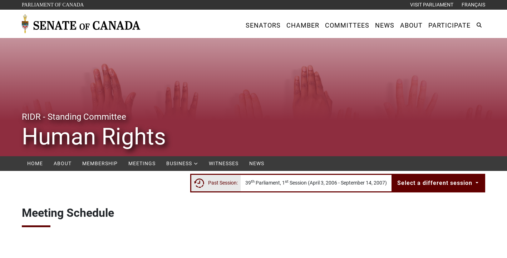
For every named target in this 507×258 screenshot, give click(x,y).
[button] (263, 25)
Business (182, 163)
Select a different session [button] (435, 183)
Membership (100, 163)
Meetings (142, 163)
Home (35, 163)
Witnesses (223, 163)
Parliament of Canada (52, 4)
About (63, 163)
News (256, 163)
